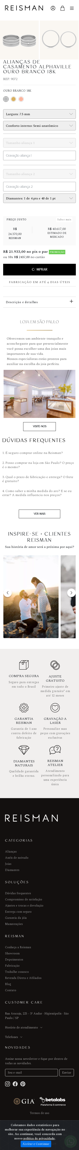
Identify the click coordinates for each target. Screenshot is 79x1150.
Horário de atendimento (24, 1027)
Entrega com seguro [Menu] (18, 911)
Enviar (66, 1072)
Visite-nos (39, 426)
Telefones (14, 1037)
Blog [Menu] (8, 984)
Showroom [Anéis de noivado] (12, 953)
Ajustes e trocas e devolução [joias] (24, 905)
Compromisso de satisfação (23, 899)
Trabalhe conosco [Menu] (17, 972)
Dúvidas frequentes (18, 893)
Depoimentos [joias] (14, 959)
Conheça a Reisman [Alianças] (18, 947)
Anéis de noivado (16, 858)
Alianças (11, 851)
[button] (7, 593)
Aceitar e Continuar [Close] (36, 1144)
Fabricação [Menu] (12, 965)
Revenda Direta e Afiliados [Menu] (23, 978)
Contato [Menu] (10, 990)
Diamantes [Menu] (12, 870)
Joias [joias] (8, 864)
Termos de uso (39, 1113)
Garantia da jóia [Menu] (16, 918)
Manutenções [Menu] (14, 924)
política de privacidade (39, 1138)
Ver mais (39, 514)
